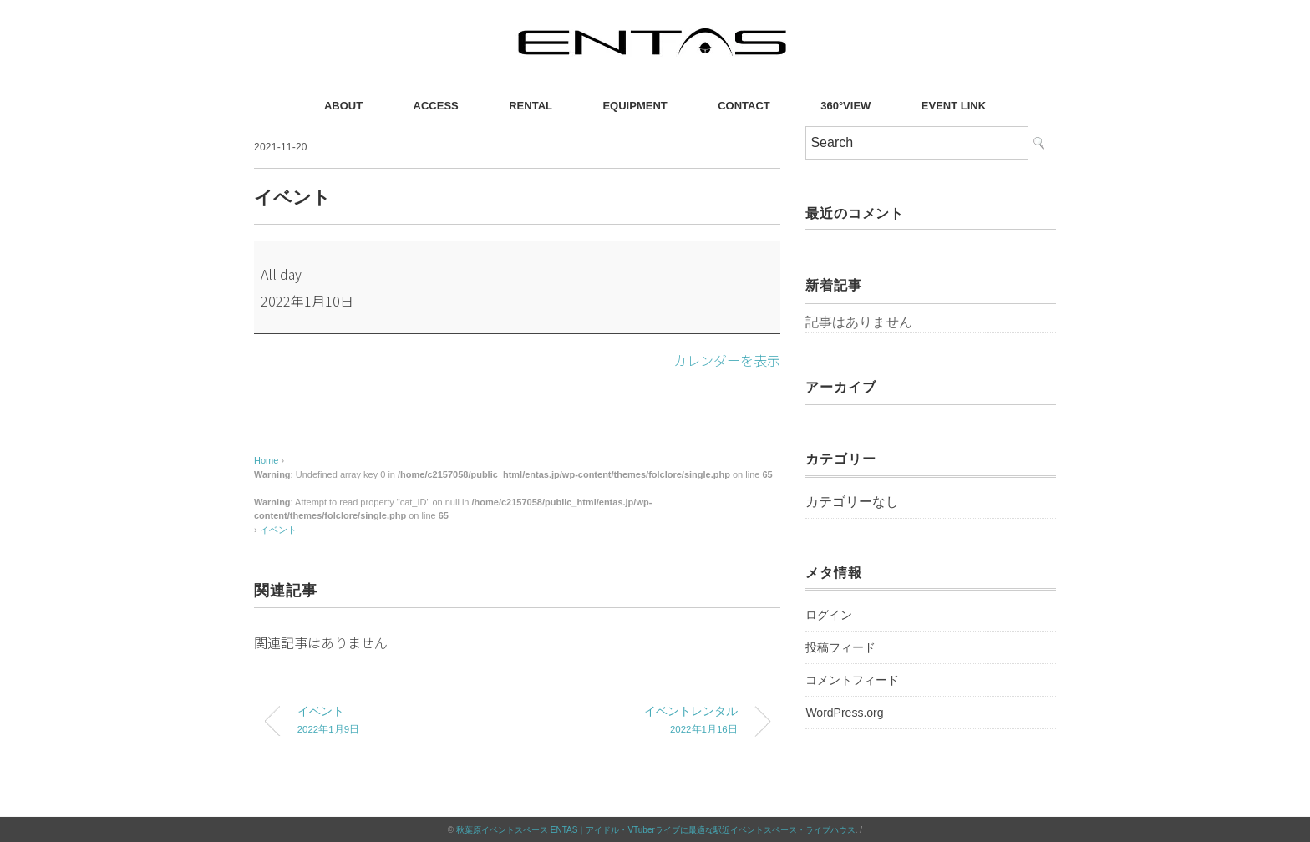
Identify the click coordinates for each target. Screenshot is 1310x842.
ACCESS (436, 105)
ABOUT (343, 105)
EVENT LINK (954, 105)
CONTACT (744, 105)
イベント (278, 529)
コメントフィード (852, 680)
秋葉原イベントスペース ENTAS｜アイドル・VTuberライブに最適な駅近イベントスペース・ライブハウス (656, 829)
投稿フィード (840, 647)
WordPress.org (844, 712)
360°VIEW (845, 105)
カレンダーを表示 (726, 360)
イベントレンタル (641, 721)
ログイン (828, 614)
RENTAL (530, 105)
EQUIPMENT (634, 105)
